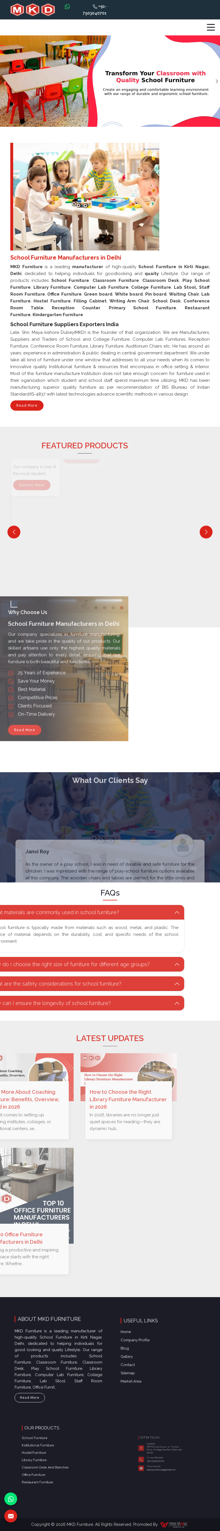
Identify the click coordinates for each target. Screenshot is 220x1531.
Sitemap (148, 1360)
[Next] (206, 531)
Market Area (150, 1364)
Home (148, 1344)
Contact (148, 1357)
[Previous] (13, 531)
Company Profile (151, 1347)
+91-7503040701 (95, 9)
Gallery (148, 1354)
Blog (147, 1350)
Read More (27, 407)
